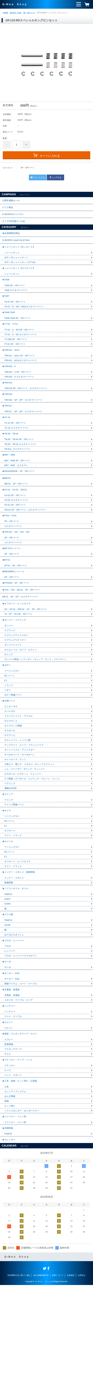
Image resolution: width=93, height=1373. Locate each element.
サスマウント (11, 773)
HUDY (7, 964)
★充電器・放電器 (11, 1063)
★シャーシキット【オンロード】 (19, 254)
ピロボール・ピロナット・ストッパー (24, 829)
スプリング (10, 677)
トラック (9, 735)
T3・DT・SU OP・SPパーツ (19, 659)
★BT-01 (6, 598)
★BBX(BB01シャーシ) (14, 610)
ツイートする (37, 177)
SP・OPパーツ (29, 13)
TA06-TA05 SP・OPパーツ (18, 332)
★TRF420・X (9, 384)
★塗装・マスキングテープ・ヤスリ (20, 1112)
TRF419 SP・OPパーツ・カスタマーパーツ (27, 409)
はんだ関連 (10, 1179)
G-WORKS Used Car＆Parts (17, 246)
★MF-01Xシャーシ (12, 585)
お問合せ (81, 1363)
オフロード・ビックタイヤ (18, 923)
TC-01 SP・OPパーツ (15, 447)
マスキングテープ (13, 1128)
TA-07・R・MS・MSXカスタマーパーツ (25, 319)
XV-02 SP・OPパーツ (15, 527)
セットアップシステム (16, 1174)
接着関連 (9, 946)
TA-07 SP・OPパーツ (15, 314)
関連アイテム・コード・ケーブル (21, 1056)
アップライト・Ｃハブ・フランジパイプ (25, 799)
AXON (7, 969)
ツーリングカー (12, 720)
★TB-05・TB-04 (10, 459)
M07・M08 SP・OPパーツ (18, 488)
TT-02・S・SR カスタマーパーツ (21, 350)
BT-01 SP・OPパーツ (16, 604)
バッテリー (10, 1087)
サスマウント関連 (13, 778)
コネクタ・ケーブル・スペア (19, 1074)
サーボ (7, 1038)
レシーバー (10, 1021)
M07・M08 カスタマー (17, 493)
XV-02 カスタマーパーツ (17, 532)
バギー (7, 740)
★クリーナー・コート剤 (15, 1201)
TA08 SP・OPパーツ (15, 296)
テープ (7, 1151)
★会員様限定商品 (11, 238)
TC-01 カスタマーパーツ (17, 452)
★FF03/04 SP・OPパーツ (16, 623)
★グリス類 (8, 981)
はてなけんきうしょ (14, 1003)
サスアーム (10, 789)
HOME (5, 13)
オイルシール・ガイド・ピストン (21, 697)
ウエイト (9, 1105)
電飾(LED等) (10, 844)
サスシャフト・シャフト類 (18, 794)
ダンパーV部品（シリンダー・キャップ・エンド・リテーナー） (37, 707)
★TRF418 (7, 415)
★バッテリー (9, 1081)
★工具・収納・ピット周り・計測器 (20, 1163)
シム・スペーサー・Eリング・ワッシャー (26, 824)
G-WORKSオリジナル (13, 217)
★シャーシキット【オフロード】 (19, 277)
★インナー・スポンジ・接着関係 (19, 935)
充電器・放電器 (12, 1069)
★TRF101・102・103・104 (16, 567)
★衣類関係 (8, 1214)
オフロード (10, 890)
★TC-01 (6, 441)
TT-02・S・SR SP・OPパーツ (20, 345)
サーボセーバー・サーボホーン (20, 809)
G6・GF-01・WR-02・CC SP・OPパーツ (27, 654)
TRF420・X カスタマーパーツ (20, 396)
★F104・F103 (15, 13)
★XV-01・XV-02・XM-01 (15, 521)
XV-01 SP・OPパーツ (15, 537)
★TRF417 (7, 428)
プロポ (7, 1015)
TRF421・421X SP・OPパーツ (20, 373)
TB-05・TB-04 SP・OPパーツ (20, 465)
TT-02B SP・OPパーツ (16, 355)
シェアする (55, 177)
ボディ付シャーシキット (17, 265)
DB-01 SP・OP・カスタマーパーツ (21, 639)
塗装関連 (9, 1123)
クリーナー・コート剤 (16, 1207)
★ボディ (6, 714)
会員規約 (70, 1363)
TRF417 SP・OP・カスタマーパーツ (24, 434)
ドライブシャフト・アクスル (19, 768)
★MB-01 (6, 508)
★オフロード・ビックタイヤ (17, 647)
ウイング (9, 857)
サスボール (10, 783)
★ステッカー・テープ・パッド (18, 1140)
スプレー (9, 1118)
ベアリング (10, 839)
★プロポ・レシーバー (13, 1009)
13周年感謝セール (11, 201)
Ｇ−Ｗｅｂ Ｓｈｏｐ (14, 4)
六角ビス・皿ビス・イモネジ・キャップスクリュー (31, 819)
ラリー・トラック (13, 895)
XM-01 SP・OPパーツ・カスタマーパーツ (26, 542)
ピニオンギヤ (11, 758)
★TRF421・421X (11, 366)
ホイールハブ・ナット (16, 814)
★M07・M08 (9, 482)
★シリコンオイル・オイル (16, 953)
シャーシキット (12, 260)
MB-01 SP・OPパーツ (16, 514)
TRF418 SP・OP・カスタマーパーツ (24, 422)
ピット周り (10, 1189)
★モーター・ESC (11, 1045)
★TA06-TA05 (9, 326)
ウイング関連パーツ (14, 862)
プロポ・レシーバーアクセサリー (21, 1026)
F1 (5, 730)
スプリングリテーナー (16, 687)
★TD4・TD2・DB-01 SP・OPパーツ (22, 631)
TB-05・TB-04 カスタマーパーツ (21, 470)
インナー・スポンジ (14, 941)
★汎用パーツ (9, 752)
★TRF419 (7, 402)
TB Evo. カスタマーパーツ (18, 475)
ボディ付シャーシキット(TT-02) (20, 270)
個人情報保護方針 (41, 1363)
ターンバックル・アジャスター (20, 804)
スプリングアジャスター (17, 682)
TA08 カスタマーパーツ (16, 301)
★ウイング (8, 851)
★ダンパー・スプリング (15, 665)
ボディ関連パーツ (13, 745)
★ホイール (8, 902)
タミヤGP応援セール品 (14, 225)
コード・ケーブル (13, 1092)
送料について (57, 1363)
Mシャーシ (10, 725)
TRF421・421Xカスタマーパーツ (21, 378)
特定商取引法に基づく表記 (19, 1363)
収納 (6, 1184)
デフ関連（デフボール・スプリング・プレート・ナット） (34, 834)
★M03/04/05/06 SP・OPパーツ (19, 500)
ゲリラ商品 (8, 209)
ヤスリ (7, 1133)
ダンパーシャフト (13, 692)
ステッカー (10, 1146)
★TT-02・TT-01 (10, 338)
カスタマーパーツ (13, 560)
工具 (6, 1169)
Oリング (8, 702)
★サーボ (6, 1032)
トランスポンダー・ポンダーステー (22, 1195)
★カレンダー (9, 1227)
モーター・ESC (12, 1051)
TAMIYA (8, 959)
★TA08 (6, 290)
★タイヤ (6, 869)
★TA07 (6, 308)
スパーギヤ (10, 763)
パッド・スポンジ (13, 1156)
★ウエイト (8, 1099)
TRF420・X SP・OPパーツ (18, 391)
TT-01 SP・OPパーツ (15, 360)
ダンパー (9, 672)
